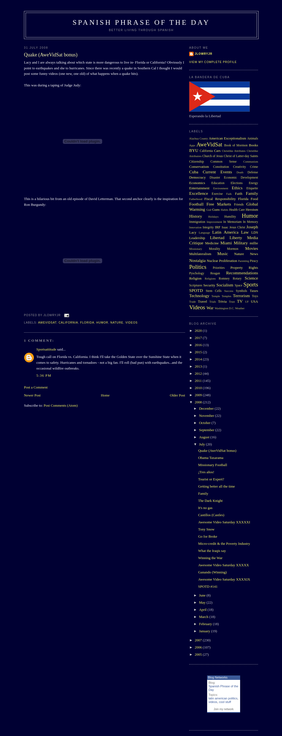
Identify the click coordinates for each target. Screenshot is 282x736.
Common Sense (223, 161)
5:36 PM (43, 375)
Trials (212, 301)
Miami (226, 242)
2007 (199, 640)
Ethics (237, 187)
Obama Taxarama (210, 458)
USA (254, 301)
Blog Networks (217, 677)
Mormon (232, 249)
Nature (116, 322)
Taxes (254, 291)
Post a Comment (36, 387)
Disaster (215, 177)
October (205, 423)
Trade (192, 301)
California (68, 322)
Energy (253, 183)
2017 (199, 338)
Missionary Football (212, 465)
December (207, 408)
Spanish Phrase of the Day (141, 22)
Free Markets (219, 204)
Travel (202, 301)
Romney (224, 278)
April (203, 610)
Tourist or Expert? (211, 479)
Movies (251, 248)
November (207, 416)
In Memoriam (232, 222)
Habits (224, 209)
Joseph (252, 227)
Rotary (237, 278)
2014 (199, 359)
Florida (87, 322)
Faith (238, 193)
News (254, 254)
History (195, 216)
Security (209, 285)
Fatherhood (195, 199)
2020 (199, 331)
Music (222, 253)
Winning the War (210, 558)
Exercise (217, 194)
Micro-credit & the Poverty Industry (224, 543)
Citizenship (196, 161)
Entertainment (199, 188)
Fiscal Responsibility (220, 199)
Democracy (197, 177)
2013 (199, 366)
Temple (216, 296)
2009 (199, 395)
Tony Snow (206, 529)
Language (204, 232)
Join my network (224, 709)
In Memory (250, 222)
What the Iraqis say (212, 551)
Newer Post (32, 395)
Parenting (243, 260)
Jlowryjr (203, 53)
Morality (214, 249)
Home (105, 395)
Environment (220, 188)
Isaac (225, 227)
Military (241, 242)
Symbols (241, 291)
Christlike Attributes (234, 150)
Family (252, 193)
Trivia (222, 301)
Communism (250, 161)
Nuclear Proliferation (222, 261)
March (204, 617)
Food (254, 199)
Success (228, 290)
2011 (199, 381)
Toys (255, 296)
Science (251, 278)
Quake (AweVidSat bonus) (50, 55)
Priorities (219, 268)
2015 (199, 352)
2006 (199, 647)
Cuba (193, 171)
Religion (195, 278)
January (205, 631)
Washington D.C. (224, 308)
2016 (199, 345)
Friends (239, 204)
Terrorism (241, 295)
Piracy (254, 261)
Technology (199, 295)
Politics (197, 267)
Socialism (225, 285)
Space (238, 285)
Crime (254, 167)
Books (253, 145)
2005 (199, 654)
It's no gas (205, 508)
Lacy (192, 232)
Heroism (252, 209)
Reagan (215, 273)
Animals (252, 138)
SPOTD (196, 290)
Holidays (213, 216)
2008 (199, 402)
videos (212, 702)
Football (196, 204)
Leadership (197, 238)
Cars (217, 151)
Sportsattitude (46, 349)
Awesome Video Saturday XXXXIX (224, 579)
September (207, 430)
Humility (230, 216)
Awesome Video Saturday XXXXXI (224, 522)
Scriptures (195, 285)
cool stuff (225, 702)
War (210, 307)
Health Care (237, 210)
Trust (232, 301)
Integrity (208, 227)
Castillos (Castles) (211, 515)
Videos (131, 322)
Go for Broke (207, 536)
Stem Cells (214, 291)
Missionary (195, 248)
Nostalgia (197, 260)
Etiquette (252, 188)
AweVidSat (47, 322)
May (203, 602)
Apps (192, 145)
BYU (193, 150)
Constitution (221, 167)
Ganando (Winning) (212, 572)
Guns (215, 209)
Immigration (197, 222)
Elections (237, 183)
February (206, 624)
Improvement (214, 221)
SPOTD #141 (207, 586)
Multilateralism (200, 254)
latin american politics (222, 698)
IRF (217, 227)
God (208, 209)
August (204, 437)
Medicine (212, 243)
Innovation (195, 227)
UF (247, 301)
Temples (226, 296)
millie (254, 243)
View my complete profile (213, 62)
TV (240, 301)
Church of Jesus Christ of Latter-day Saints (230, 156)
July (202, 444)
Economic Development (241, 177)
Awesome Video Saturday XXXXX (223, 565)
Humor (102, 322)
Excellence (198, 193)
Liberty (235, 237)
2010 (199, 388)
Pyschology (196, 273)
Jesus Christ (237, 227)
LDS (254, 232)
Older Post (177, 395)
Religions (210, 278)
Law (245, 232)
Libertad (217, 237)
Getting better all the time (216, 486)
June (203, 595)
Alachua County (198, 138)
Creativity (239, 167)
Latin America (225, 232)
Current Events (217, 171)
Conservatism (199, 167)
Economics (197, 183)
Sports (250, 284)
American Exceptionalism (227, 138)
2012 (199, 373)
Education (218, 183)
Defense (253, 172)
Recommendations (242, 272)
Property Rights (244, 268)
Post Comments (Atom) (61, 405)
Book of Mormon (236, 145)
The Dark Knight (210, 501)
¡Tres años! (206, 472)
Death (240, 172)
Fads (229, 193)
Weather (240, 308)
